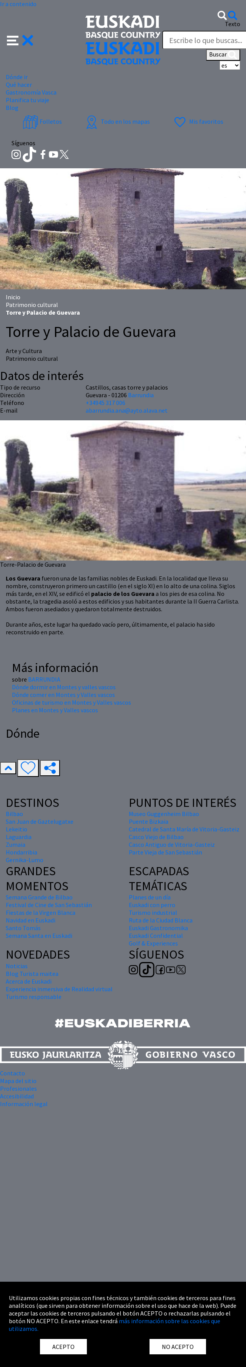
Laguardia (19, 837)
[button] (20, 39)
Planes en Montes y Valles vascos (55, 710)
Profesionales (18, 1088)
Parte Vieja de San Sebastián (165, 852)
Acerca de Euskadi (29, 981)
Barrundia (141, 395)
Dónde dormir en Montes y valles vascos (64, 687)
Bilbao (14, 814)
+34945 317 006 (105, 402)
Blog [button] (12, 107)
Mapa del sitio (18, 1081)
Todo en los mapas (117, 121)
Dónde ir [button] (17, 77)
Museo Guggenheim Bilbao (164, 814)
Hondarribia (21, 852)
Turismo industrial (153, 912)
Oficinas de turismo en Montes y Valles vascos (71, 702)
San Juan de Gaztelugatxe (39, 821)
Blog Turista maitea (32, 973)
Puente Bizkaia (148, 821)
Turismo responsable (34, 996)
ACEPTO (63, 1346)
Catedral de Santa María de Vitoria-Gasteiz (184, 829)
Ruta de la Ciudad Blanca (161, 920)
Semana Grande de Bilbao (39, 897)
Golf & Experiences (153, 943)
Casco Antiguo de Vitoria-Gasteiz (172, 844)
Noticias (17, 966)
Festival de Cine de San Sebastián (49, 905)
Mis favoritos (197, 121)
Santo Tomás (23, 928)
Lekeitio (16, 829)
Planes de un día (150, 897)
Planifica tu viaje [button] (27, 100)
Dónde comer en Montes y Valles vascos (63, 694)
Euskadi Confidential (156, 935)
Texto (232, 24)
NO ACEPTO (178, 1346)
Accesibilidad (17, 1096)
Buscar (223, 55)
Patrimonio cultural (32, 305)
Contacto (12, 1073)
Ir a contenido (18, 4)
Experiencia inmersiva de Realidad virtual (59, 989)
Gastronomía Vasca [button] (31, 92)
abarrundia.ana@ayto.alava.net (127, 410)
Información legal (24, 1104)
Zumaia (15, 844)
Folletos (42, 121)
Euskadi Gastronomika (158, 928)
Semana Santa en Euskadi (39, 935)
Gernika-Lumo (24, 860)
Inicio (13, 297)
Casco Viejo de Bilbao (156, 837)
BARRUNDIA (44, 679)
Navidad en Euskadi (30, 920)
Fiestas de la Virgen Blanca (40, 912)
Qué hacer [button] (19, 84)
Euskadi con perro (152, 905)
